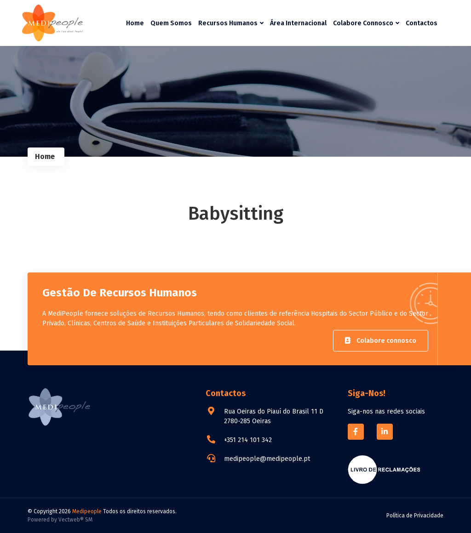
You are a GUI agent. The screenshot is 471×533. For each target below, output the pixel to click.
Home (135, 23)
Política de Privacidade (414, 515)
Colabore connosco (380, 341)
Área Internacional (298, 23)
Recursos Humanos (231, 23)
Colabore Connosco (366, 23)
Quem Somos (171, 23)
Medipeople (87, 511)
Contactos (421, 23)
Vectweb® (71, 519)
